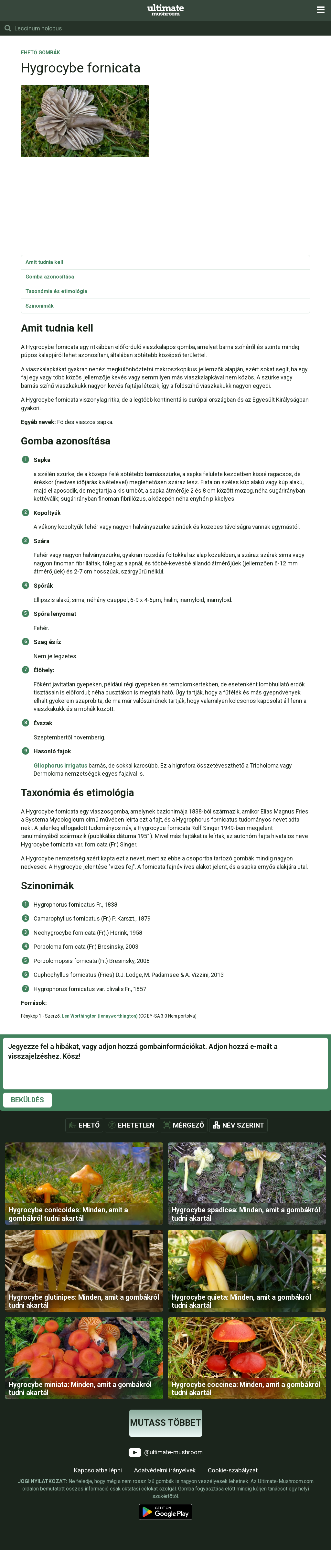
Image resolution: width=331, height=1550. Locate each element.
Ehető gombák (40, 53)
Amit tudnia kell (44, 262)
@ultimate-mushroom (166, 1492)
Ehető (89, 1125)
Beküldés (27, 1100)
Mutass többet (165, 1462)
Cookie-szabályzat (233, 1510)
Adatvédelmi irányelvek (165, 1510)
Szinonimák (40, 306)
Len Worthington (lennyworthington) (100, 1016)
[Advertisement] (165, 206)
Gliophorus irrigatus (60, 765)
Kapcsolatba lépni (98, 1510)
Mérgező (188, 1125)
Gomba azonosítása (50, 277)
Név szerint (243, 1125)
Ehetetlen (136, 1125)
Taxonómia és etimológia (56, 291)
